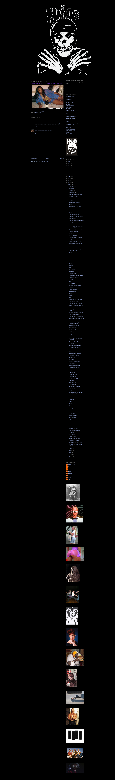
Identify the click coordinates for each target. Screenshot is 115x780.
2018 (69, 165)
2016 (69, 170)
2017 (69, 167)
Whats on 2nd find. (73, 428)
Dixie (67, 115)
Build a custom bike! (73, 419)
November (71, 188)
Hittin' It (70, 281)
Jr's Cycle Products (70, 118)
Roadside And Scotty (71, 129)
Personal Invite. (72, 327)
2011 (69, 180)
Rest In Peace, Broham (74, 365)
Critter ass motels (73, 415)
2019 (69, 163)
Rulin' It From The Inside (74, 210)
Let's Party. (71, 331)
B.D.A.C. (68, 98)
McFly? (70, 390)
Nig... (70, 351)
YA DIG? (69, 471)
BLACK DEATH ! (73, 235)
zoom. (70, 297)
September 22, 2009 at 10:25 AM (45, 130)
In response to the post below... (76, 216)
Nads (36, 130)
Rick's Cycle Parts (70, 130)
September (72, 192)
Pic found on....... (73, 257)
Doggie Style (72, 357)
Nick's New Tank (72, 291)
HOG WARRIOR (73, 417)
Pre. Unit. (71, 279)
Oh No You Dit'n (72, 359)
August (71, 448)
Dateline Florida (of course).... (75, 345)
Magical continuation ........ (75, 241)
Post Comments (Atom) (43, 161)
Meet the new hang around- (75, 194)
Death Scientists (70, 110)
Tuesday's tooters (73, 218)
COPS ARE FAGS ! (73, 273)
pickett (68, 479)
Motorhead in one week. (74, 430)
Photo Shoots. (72, 261)
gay (70, 254)
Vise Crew (68, 119)
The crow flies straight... (74, 355)
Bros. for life (71, 422)
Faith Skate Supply (70, 96)
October (71, 190)
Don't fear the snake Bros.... (75, 224)
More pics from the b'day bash (76, 303)
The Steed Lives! (73, 289)
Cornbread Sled (72, 247)
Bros (70, 395)
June (70, 452)
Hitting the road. (72, 382)
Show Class (69, 112)
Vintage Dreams (70, 102)
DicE (67, 113)
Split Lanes (68, 127)
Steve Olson (72, 259)
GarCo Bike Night (73, 374)
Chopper (71, 334)
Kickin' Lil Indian (72, 436)
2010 (69, 182)
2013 (69, 176)
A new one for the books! (74, 202)
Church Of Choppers (71, 133)
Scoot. (70, 410)
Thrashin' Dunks (72, 384)
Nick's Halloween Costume (75, 353)
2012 (69, 178)
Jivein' (41, 112)
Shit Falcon (68, 99)
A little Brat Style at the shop (75, 442)
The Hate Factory (70, 124)
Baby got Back (72, 269)
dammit (37, 112)
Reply (36, 126)
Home (47, 158)
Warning (71, 265)
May (70, 454)
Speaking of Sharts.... (74, 329)
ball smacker (72, 283)
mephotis (69, 477)
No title (70, 204)
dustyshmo (69, 473)
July (70, 450)
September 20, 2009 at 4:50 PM (48, 121)
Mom (68, 466)
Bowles (70, 295)
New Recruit (72, 271)
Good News (71, 405)
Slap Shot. (71, 401)
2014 (69, 174)
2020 (69, 161)
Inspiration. (71, 432)
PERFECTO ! (72, 434)
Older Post (61, 158)
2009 (69, 184)
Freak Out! (68, 108)
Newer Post (33, 158)
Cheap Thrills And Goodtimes (73, 126)
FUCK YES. (71, 233)
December (71, 186)
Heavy (67, 132)
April (70, 456)
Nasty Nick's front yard (74, 325)
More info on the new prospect (76, 316)
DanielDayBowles (71, 464)
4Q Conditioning (70, 105)
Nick (68, 470)
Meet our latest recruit (74, 214)
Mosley (68, 468)
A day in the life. (72, 376)
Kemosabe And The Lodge (72, 123)
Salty (70, 267)
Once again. (71, 408)
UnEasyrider (72, 426)
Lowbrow (68, 104)
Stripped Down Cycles (71, 116)
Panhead (71, 200)
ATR (67, 101)
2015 (69, 172)
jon (67, 475)
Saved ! (70, 336)
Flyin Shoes (69, 107)
